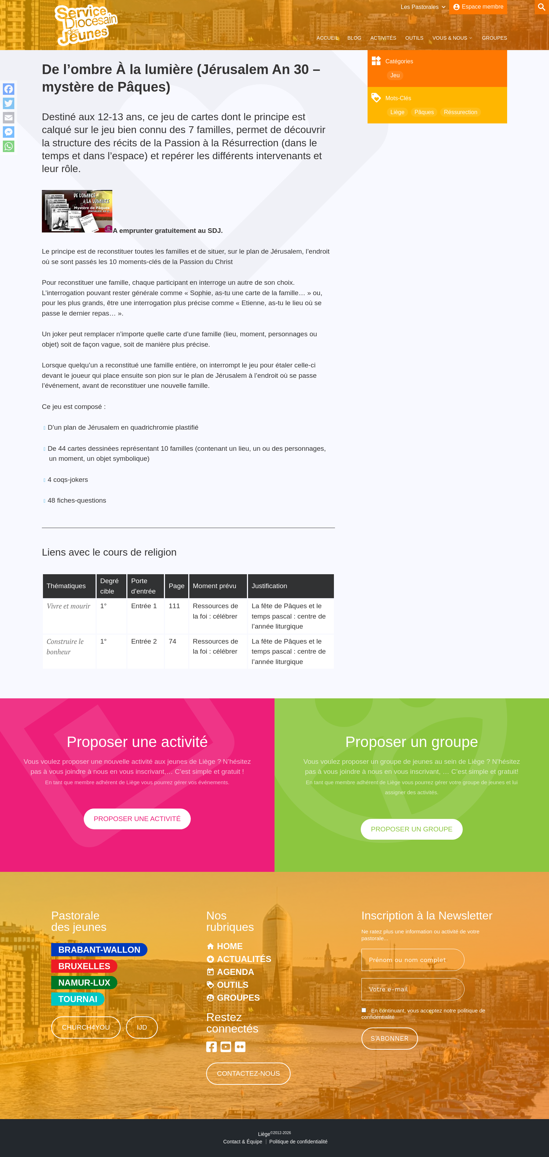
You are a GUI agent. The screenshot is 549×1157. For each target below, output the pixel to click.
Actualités (244, 959)
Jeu (395, 75)
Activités (383, 38)
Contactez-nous (248, 1073)
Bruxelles (84, 966)
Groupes (494, 38)
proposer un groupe (411, 829)
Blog (354, 38)
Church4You (86, 1027)
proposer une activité (137, 818)
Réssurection (460, 112)
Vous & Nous (449, 38)
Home (230, 946)
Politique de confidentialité (298, 1141)
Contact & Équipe (242, 1141)
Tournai (77, 999)
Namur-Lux (84, 982)
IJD (142, 1027)
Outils (414, 38)
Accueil (328, 38)
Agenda (235, 972)
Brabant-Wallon (99, 950)
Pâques (424, 112)
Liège (397, 112)
